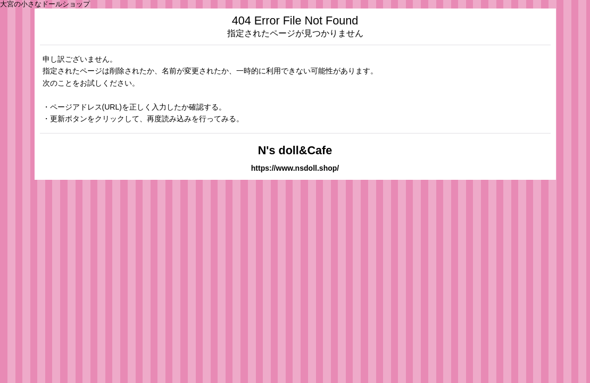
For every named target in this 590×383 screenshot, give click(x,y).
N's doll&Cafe (295, 150)
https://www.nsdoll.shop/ (295, 168)
